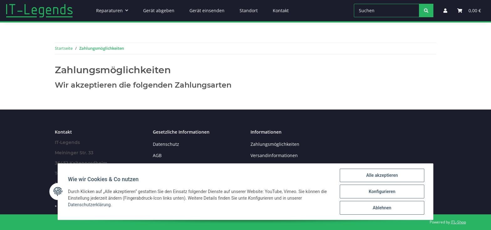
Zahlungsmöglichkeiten (275, 144)
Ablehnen (382, 207)
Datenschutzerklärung (89, 204)
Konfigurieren (382, 191)
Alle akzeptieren (382, 175)
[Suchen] (386, 10)
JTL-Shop (458, 222)
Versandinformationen (274, 155)
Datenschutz (166, 144)
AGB (157, 155)
